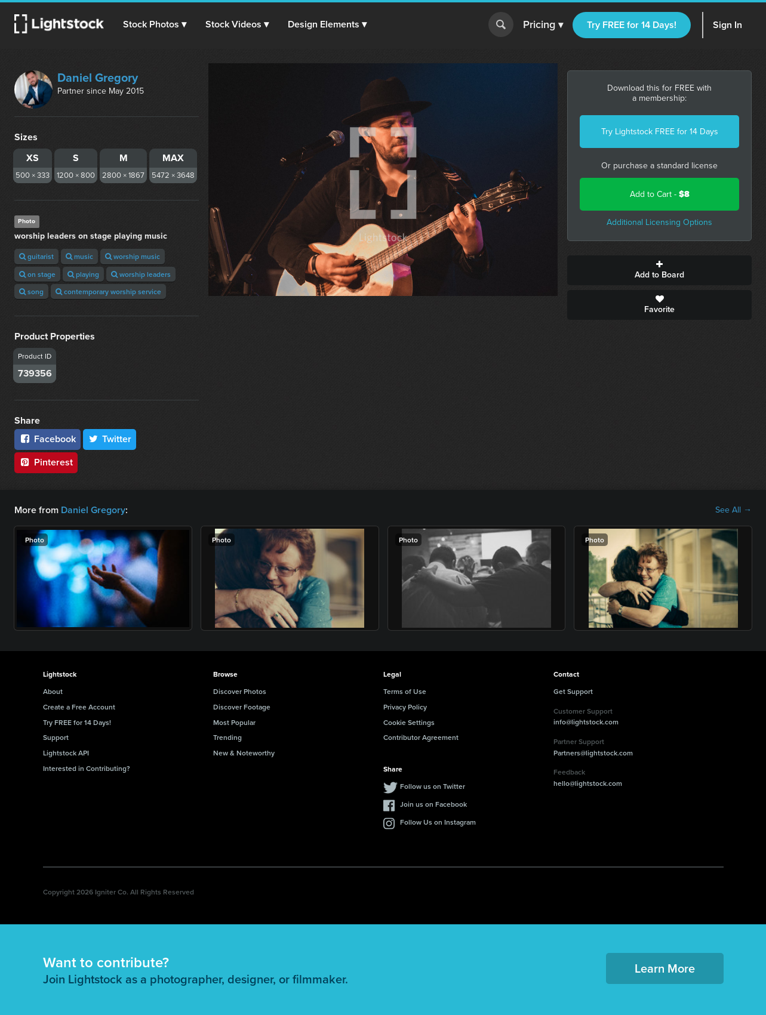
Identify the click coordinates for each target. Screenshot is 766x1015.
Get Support (573, 691)
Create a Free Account (79, 707)
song (31, 291)
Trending (227, 737)
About (53, 691)
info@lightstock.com (586, 722)
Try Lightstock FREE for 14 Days (659, 131)
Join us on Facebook (433, 804)
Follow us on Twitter (432, 786)
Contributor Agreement (421, 737)
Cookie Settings (409, 722)
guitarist (36, 256)
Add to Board (659, 270)
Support (56, 737)
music (79, 256)
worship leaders (141, 274)
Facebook (47, 439)
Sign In (727, 25)
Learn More (665, 968)
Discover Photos (239, 691)
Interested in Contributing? (86, 768)
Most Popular (234, 722)
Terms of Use (404, 691)
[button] (154, 24)
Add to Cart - (660, 194)
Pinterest (46, 462)
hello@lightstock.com (587, 783)
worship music (132, 256)
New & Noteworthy (244, 753)
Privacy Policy (405, 707)
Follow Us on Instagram (438, 822)
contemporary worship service (108, 291)
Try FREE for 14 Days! (631, 25)
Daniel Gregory (97, 78)
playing (83, 274)
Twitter (110, 439)
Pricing (543, 25)
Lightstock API (66, 753)
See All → (733, 510)
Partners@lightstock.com (593, 753)
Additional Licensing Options (659, 222)
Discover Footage (241, 707)
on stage (37, 274)
